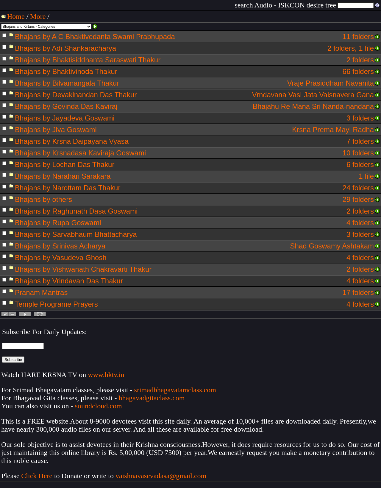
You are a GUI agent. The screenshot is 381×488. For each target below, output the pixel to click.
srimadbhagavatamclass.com (175, 390)
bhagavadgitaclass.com (152, 398)
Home (16, 16)
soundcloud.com (98, 406)
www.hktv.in (106, 375)
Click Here (36, 476)
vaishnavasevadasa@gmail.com (161, 476)
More (38, 16)
